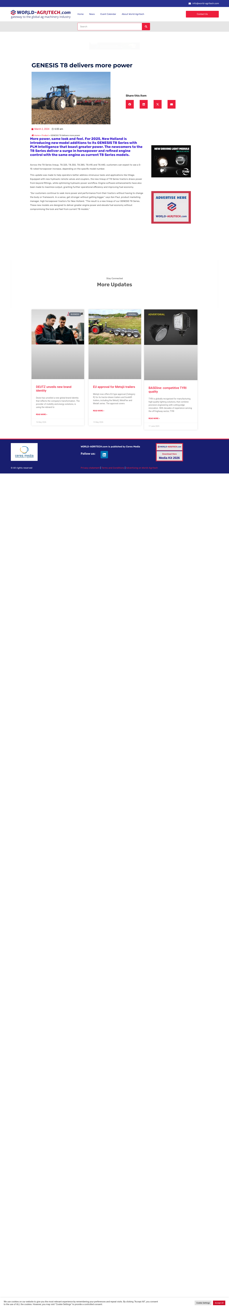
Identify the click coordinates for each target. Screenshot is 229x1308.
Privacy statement (90, 468)
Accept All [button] (219, 1303)
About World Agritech (133, 14)
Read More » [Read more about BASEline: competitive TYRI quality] (154, 418)
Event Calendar (108, 14)
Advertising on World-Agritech (142, 468)
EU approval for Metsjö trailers (114, 387)
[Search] (146, 26)
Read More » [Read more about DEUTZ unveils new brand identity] (41, 414)
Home (80, 14)
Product (45, 135)
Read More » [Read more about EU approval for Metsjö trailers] (98, 411)
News (92, 14)
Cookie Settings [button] (203, 1303)
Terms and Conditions (112, 468)
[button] (130, 104)
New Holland (112, 139)
